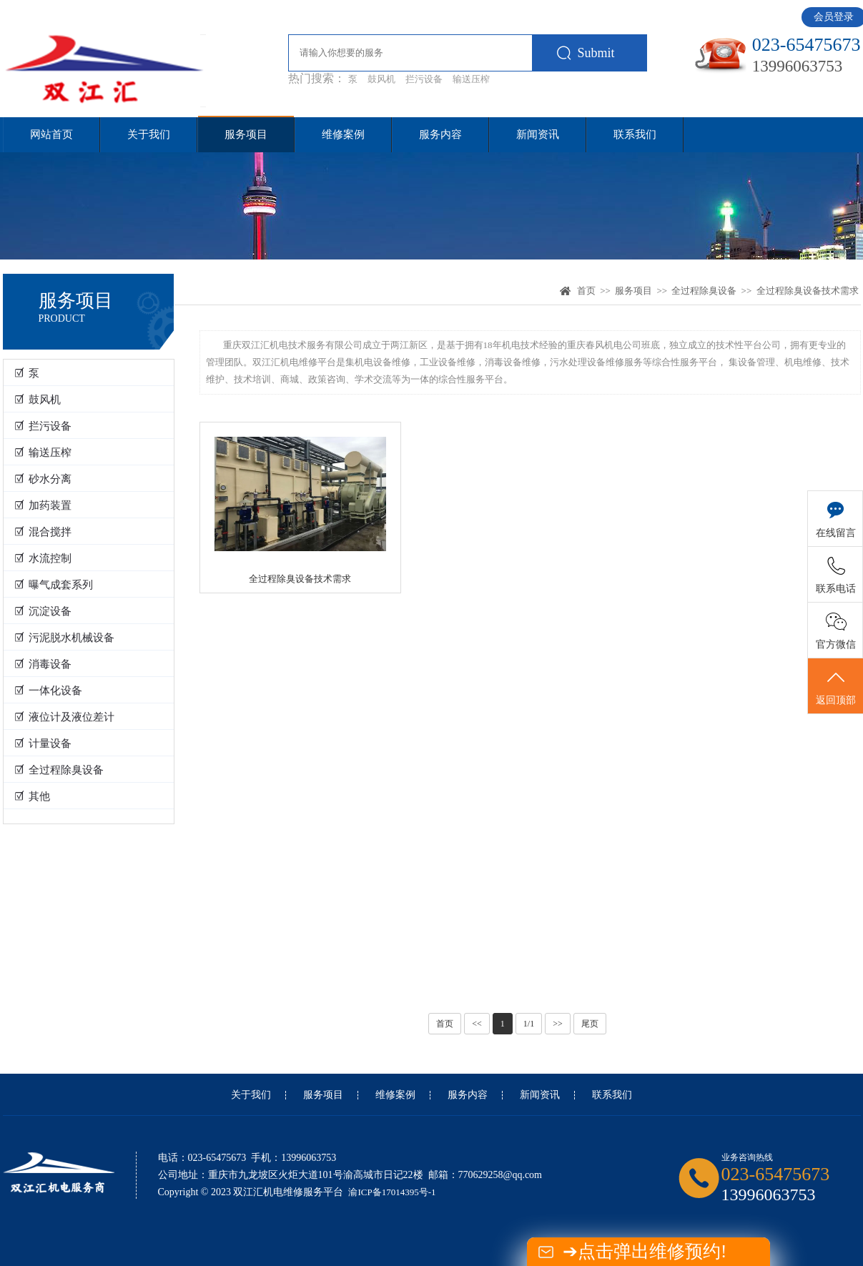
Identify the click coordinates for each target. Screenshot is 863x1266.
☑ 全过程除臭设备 (59, 770)
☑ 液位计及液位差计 (64, 717)
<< (477, 1024)
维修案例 (343, 134)
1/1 (528, 1024)
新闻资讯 (537, 134)
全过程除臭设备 (703, 290)
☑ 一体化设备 (48, 690)
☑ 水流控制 (43, 558)
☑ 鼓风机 (37, 399)
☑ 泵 (27, 373)
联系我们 (634, 134)
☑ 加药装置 (43, 505)
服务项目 (246, 134)
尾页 (589, 1024)
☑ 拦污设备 (43, 426)
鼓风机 (381, 79)
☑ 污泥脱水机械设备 (64, 637)
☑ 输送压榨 (43, 452)
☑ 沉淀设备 (43, 611)
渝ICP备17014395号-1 (391, 1192)
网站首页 (51, 134)
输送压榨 (471, 79)
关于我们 (148, 134)
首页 (586, 290)
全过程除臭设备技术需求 (807, 290)
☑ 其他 (32, 796)
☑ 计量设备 (43, 743)
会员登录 (834, 16)
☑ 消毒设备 (43, 664)
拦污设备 (424, 79)
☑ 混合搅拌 (43, 532)
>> (558, 1024)
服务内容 (440, 134)
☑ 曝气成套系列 (54, 584)
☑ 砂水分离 (43, 479)
